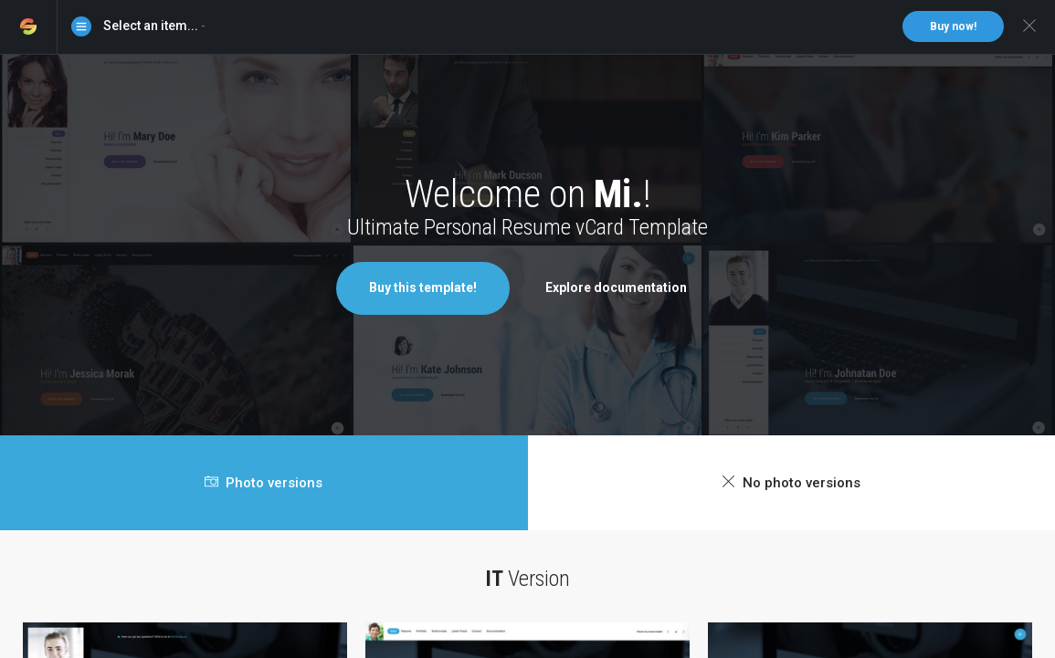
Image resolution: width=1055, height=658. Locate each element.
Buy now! (953, 26)
